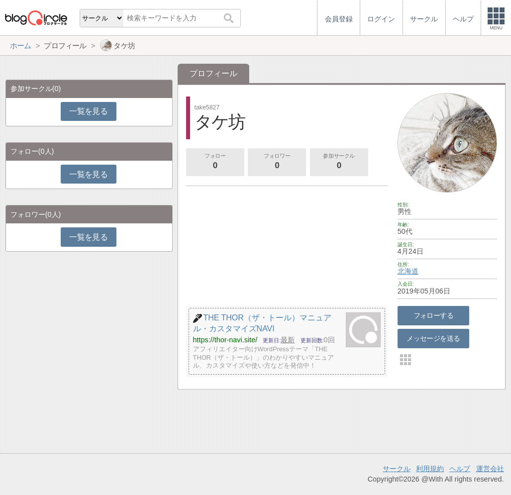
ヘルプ (459, 469)
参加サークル (338, 162)
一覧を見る (88, 111)
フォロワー (277, 162)
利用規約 (430, 469)
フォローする (433, 315)
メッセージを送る (433, 338)
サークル (396, 469)
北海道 (408, 271)
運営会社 (490, 469)
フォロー (215, 162)
